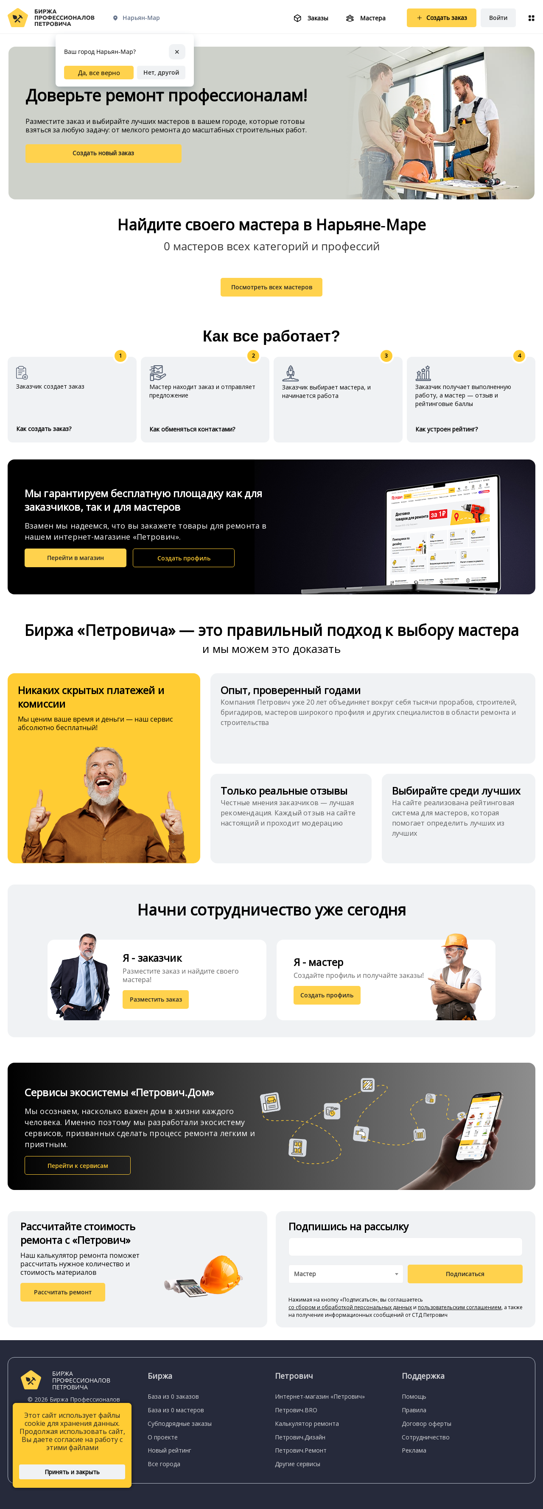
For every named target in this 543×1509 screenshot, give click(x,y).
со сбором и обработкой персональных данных (350, 1311)
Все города (164, 1464)
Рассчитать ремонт (63, 1296)
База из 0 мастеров (176, 1410)
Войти (498, 18)
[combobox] (345, 1278)
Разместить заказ (157, 1003)
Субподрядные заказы (180, 1423)
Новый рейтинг (169, 1451)
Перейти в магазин (75, 562)
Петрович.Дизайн (300, 1437)
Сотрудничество (426, 1437)
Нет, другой (161, 72)
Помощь (414, 1397)
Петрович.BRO (296, 1410)
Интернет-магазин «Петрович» (320, 1397)
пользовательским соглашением (459, 1311)
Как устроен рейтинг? (446, 434)
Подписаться (465, 1278)
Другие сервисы (297, 1464)
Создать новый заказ (70, 153)
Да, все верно (99, 72)
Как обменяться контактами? (192, 434)
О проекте (163, 1437)
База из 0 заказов (173, 1397)
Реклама (414, 1451)
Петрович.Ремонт (301, 1451)
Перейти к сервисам (78, 1170)
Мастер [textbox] (305, 1278)
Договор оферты (426, 1423)
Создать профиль (183, 563)
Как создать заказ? (43, 433)
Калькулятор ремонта (307, 1423)
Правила (414, 1410)
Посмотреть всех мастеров (271, 291)
